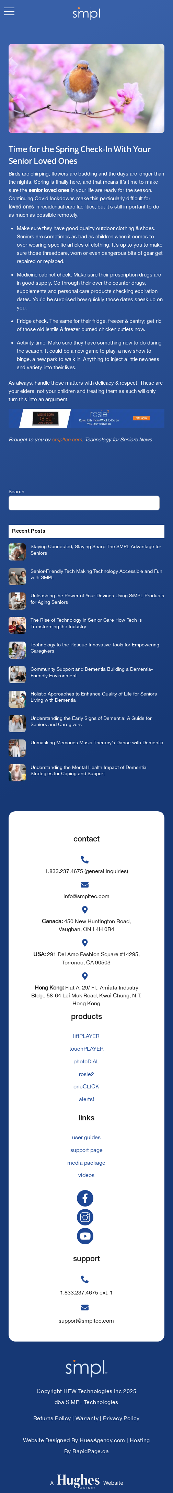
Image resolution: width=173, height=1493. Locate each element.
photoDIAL (86, 1061)
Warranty (87, 1418)
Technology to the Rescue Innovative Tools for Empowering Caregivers (95, 648)
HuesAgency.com (102, 1440)
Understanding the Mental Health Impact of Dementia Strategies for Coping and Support (89, 770)
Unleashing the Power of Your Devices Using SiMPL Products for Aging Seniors (97, 598)
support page (86, 1150)
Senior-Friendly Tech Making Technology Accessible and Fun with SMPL (96, 574)
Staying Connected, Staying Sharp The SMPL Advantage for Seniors (96, 549)
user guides (86, 1137)
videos (86, 1175)
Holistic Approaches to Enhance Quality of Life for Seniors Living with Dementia (94, 697)
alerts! (86, 1099)
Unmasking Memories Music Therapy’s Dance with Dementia (97, 742)
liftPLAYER (86, 1036)
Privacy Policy (121, 1418)
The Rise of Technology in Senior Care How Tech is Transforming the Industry (86, 623)
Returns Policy (52, 1418)
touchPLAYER (86, 1048)
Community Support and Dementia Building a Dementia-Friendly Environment (92, 672)
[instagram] (86, 1216)
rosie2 (86, 1074)
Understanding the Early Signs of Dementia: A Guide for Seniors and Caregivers (91, 721)
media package (86, 1163)
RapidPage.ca (90, 1451)
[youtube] (86, 1235)
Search (16, 491)
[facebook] (86, 1198)
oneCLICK (86, 1086)
